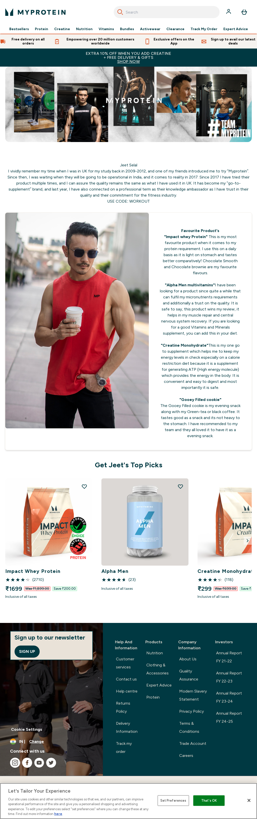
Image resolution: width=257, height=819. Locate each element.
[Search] (120, 12)
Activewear (150, 29)
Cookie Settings (26, 729)
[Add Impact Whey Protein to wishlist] (84, 486)
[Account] (229, 12)
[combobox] (167, 12)
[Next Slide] (248, 541)
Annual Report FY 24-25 (229, 717)
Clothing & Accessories (157, 669)
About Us (188, 659)
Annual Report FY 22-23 (229, 677)
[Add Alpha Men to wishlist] (180, 486)
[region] (128, 801)
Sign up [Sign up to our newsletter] (27, 651)
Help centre (127, 691)
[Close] (248, 800)
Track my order (124, 747)
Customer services (125, 663)
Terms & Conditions (189, 727)
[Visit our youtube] (39, 763)
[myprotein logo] (35, 12)
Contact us (126, 679)
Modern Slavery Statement (193, 695)
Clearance (175, 29)
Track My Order (203, 29)
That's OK (209, 800)
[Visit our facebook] (27, 763)
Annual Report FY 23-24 (229, 697)
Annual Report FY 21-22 (229, 657)
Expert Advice (235, 29)
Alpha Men (114, 571)
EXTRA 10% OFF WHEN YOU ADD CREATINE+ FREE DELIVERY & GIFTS (128, 57)
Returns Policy (123, 707)
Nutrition (84, 29)
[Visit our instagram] (15, 763)
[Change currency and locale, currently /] (51, 742)
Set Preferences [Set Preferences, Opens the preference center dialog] (173, 800)
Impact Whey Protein (32, 571)
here (58, 814)
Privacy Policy (191, 711)
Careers (186, 755)
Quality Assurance (188, 675)
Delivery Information (127, 727)
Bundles (127, 29)
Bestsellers (19, 29)
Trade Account (192, 743)
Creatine (62, 29)
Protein (41, 29)
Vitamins (106, 29)
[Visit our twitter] (51, 763)
